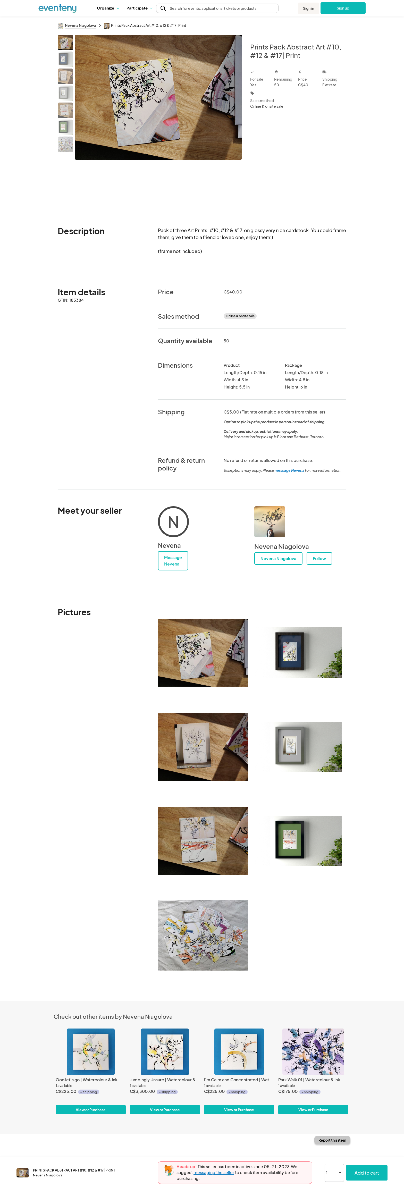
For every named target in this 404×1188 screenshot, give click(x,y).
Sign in (308, 8)
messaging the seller (213, 1172)
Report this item (332, 1140)
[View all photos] (158, 118)
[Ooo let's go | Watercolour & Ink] (91, 1052)
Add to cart (367, 1173)
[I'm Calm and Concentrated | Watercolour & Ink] (239, 1052)
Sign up (343, 8)
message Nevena (289, 470)
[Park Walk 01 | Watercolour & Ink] (313, 1052)
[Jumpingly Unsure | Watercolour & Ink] (165, 1052)
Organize (108, 7)
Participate (139, 7)
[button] (108, 8)
